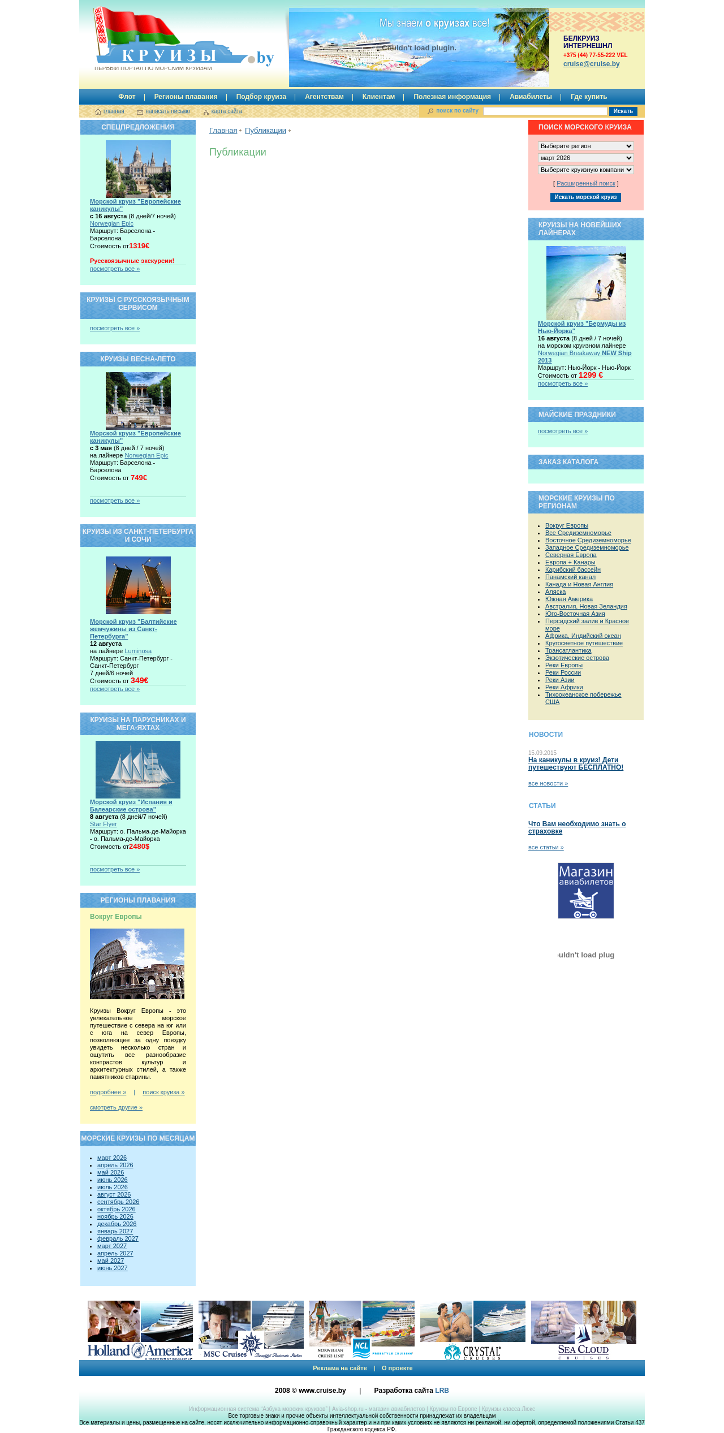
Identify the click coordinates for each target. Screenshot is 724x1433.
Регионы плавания (186, 97)
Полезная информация (452, 97)
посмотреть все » (115, 268)
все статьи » (546, 847)
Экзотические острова (577, 657)
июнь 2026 (112, 1179)
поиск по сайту (457, 110)
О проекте (397, 1368)
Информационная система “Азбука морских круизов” (258, 1409)
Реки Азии (560, 679)
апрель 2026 (115, 1165)
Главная (223, 130)
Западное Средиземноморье (587, 547)
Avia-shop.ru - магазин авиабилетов (378, 1409)
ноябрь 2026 (115, 1216)
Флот (126, 97)
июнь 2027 (112, 1267)
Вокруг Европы (566, 525)
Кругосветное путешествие (584, 643)
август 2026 (114, 1194)
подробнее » (108, 1092)
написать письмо (167, 111)
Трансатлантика (568, 650)
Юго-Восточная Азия (575, 613)
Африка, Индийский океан (583, 635)
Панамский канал (570, 576)
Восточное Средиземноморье (588, 540)
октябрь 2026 (116, 1209)
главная (114, 111)
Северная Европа (571, 554)
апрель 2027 (115, 1253)
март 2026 (112, 1157)
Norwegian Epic (111, 223)
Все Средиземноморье (578, 532)
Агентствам (324, 97)
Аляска (555, 591)
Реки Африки (564, 687)
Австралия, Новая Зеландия (586, 606)
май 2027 (110, 1260)
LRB (442, 1391)
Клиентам (379, 97)
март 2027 (112, 1245)
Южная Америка (569, 598)
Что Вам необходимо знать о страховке (577, 827)
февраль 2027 (118, 1238)
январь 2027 (115, 1231)
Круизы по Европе (453, 1409)
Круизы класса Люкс (508, 1409)
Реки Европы (564, 665)
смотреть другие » (116, 1107)
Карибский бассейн (573, 569)
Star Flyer (103, 824)
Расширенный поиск (586, 183)
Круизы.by (152, 38)
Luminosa (138, 651)
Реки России (563, 672)
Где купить (589, 97)
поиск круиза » (163, 1092)
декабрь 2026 (116, 1223)
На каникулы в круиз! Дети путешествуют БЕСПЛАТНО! (575, 763)
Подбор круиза (261, 97)
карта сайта (227, 111)
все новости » (548, 783)
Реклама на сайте (340, 1368)
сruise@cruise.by (591, 64)
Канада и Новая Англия (579, 584)
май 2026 (110, 1172)
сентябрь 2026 (118, 1201)
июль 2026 (112, 1187)
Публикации (265, 130)
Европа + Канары (570, 562)
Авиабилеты (531, 97)
